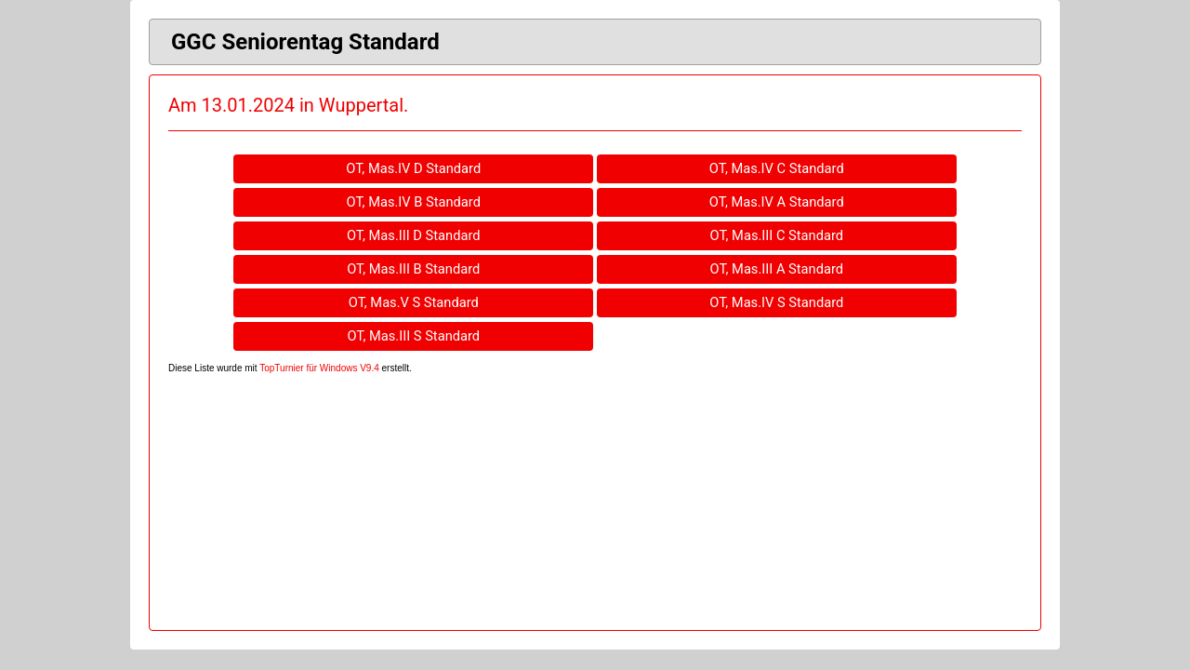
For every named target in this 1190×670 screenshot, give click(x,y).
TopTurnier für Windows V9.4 (319, 368)
